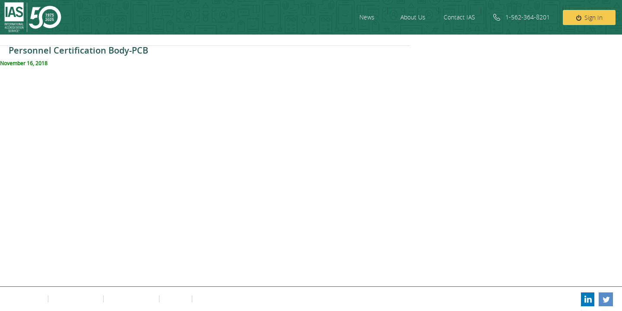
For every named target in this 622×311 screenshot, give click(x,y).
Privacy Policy (27, 298)
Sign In (593, 17)
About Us (412, 17)
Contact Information (130, 298)
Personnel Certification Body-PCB (78, 50)
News (366, 17)
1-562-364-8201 (527, 17)
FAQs (202, 298)
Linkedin (587, 299)
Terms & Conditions (75, 298)
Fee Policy (175, 298)
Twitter (606, 299)
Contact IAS (459, 17)
